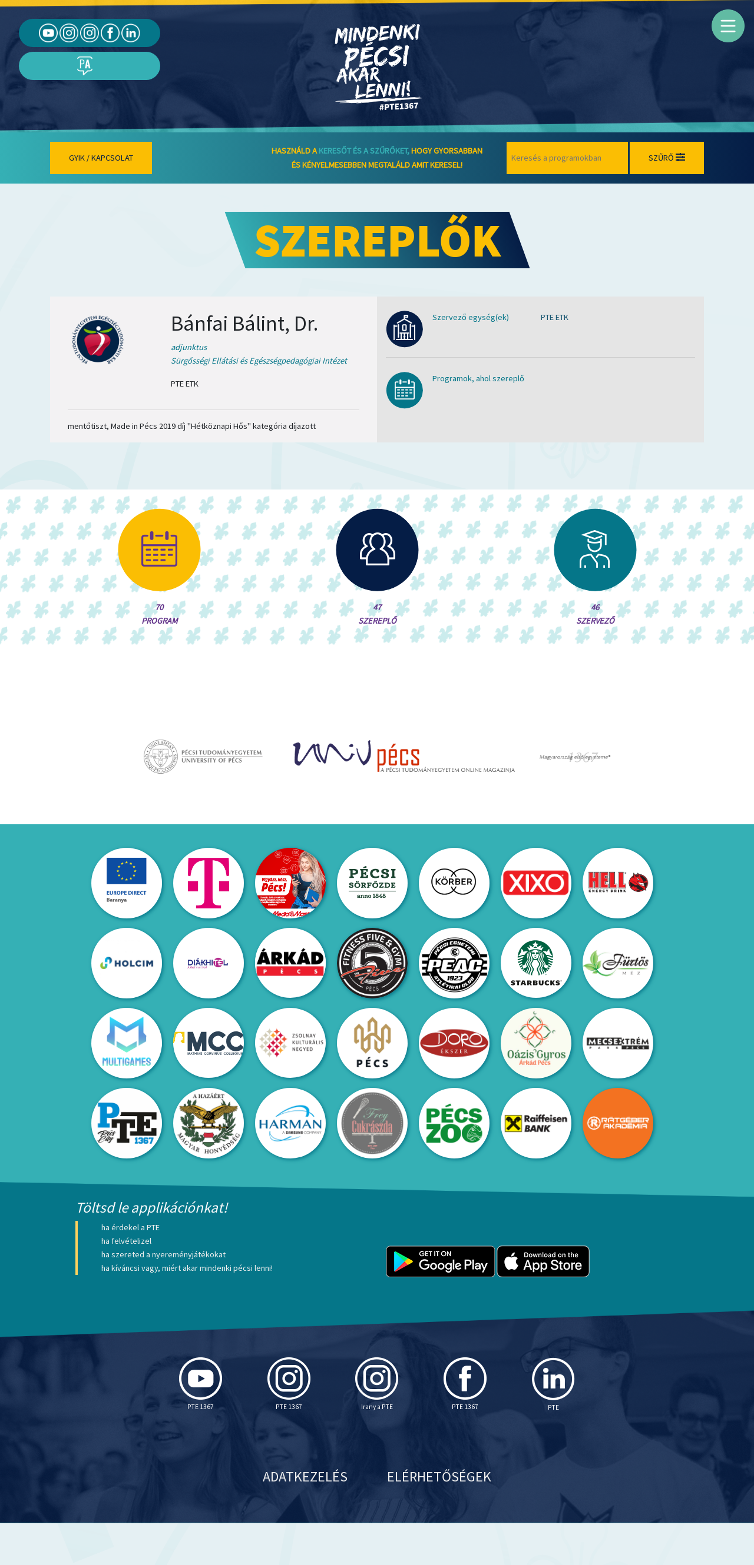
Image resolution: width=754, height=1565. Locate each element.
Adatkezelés (305, 1518)
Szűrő (667, 157)
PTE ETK (554, 317)
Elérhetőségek (439, 1518)
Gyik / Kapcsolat (101, 157)
